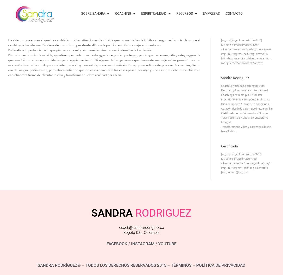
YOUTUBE (167, 243)
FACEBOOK (117, 243)
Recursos (186, 13)
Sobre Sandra (95, 13)
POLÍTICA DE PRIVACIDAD (220, 265)
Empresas (211, 14)
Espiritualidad (156, 13)
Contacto (234, 14)
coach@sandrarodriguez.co (141, 227)
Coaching (125, 13)
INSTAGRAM (142, 243)
